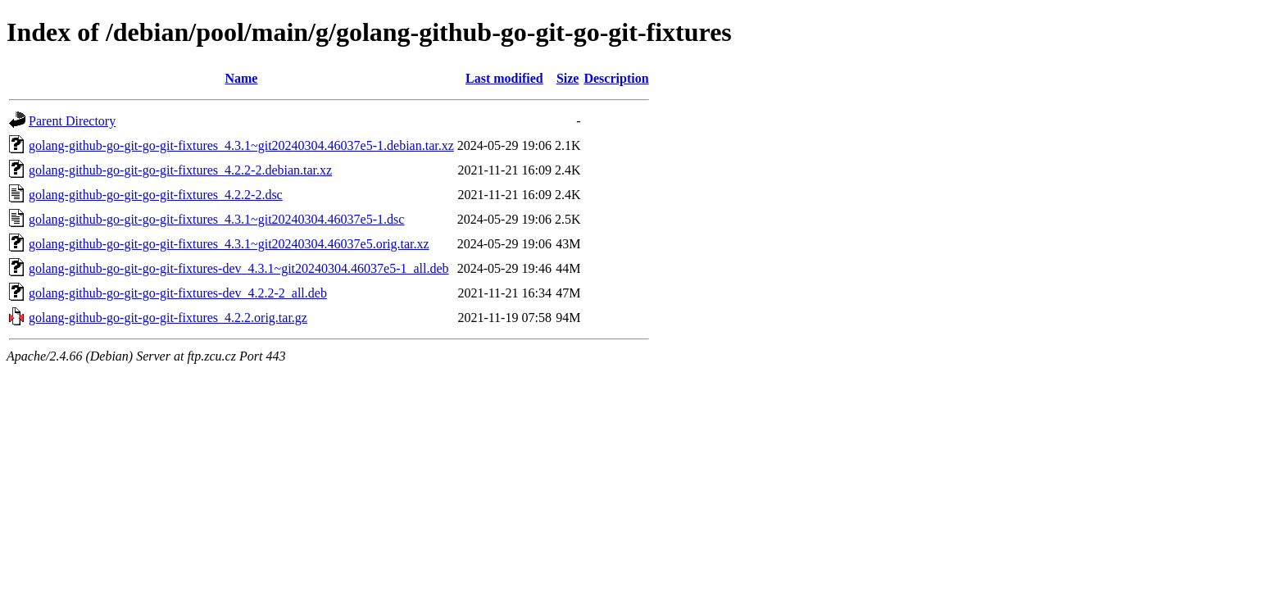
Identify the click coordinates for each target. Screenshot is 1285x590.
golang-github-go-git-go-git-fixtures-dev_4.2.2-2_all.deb (178, 293)
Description (615, 78)
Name (241, 78)
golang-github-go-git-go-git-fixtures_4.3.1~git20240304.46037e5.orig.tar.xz (229, 244)
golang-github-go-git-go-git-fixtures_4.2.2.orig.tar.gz (168, 317)
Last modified (504, 78)
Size (567, 78)
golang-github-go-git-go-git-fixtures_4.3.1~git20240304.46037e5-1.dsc (216, 219)
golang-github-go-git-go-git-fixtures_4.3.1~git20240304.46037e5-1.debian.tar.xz (241, 145)
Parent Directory (72, 121)
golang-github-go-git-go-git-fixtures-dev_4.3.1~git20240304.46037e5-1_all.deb (239, 268)
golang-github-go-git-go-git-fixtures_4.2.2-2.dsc (156, 195)
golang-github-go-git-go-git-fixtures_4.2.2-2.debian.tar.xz (180, 170)
